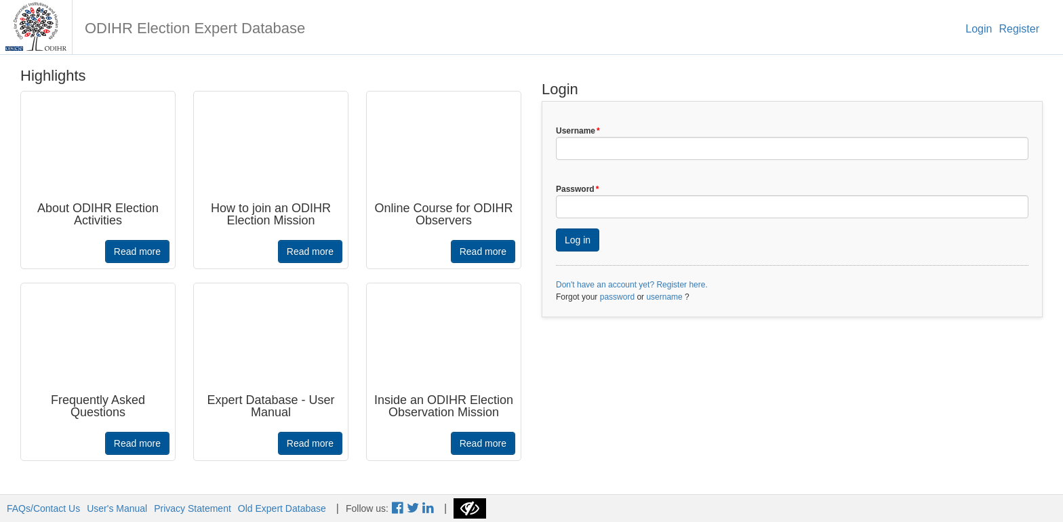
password (617, 297)
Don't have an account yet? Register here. (632, 284)
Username (578, 131)
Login (978, 29)
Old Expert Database (282, 508)
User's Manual (117, 508)
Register (1019, 29)
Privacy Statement (192, 508)
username (664, 297)
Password (577, 189)
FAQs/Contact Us (43, 508)
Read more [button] (137, 251)
